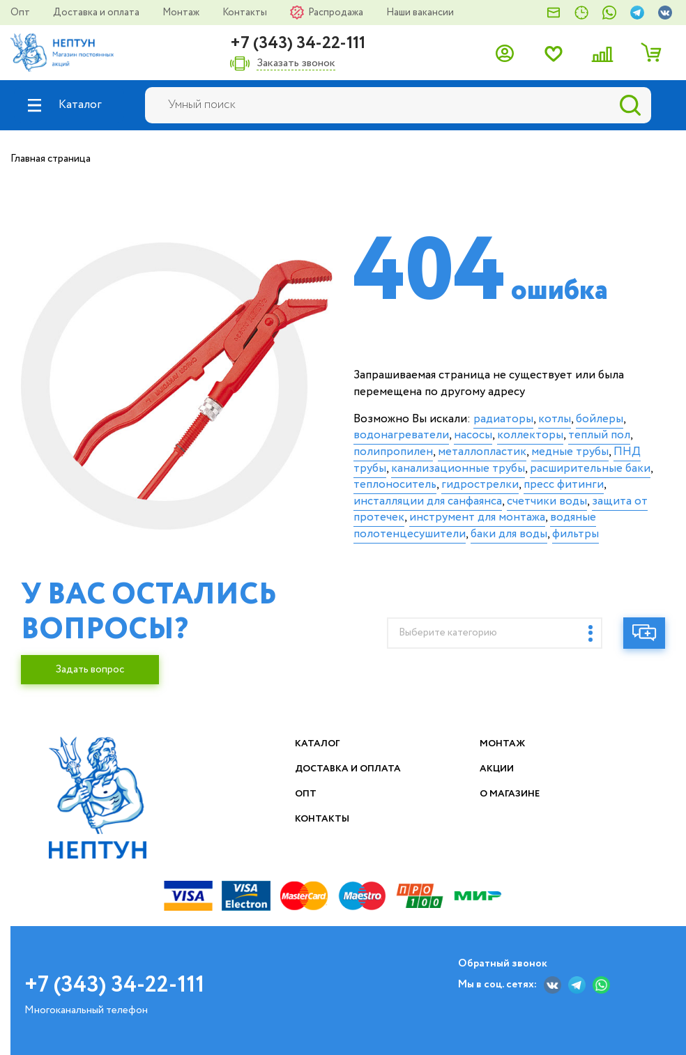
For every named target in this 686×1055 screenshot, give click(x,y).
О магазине (511, 794)
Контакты (245, 13)
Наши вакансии (420, 13)
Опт (21, 13)
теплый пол (599, 435)
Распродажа (336, 13)
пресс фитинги (564, 484)
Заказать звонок (296, 63)
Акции (498, 769)
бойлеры (599, 419)
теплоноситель (394, 484)
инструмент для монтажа (477, 517)
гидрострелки (480, 484)
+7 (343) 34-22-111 (297, 43)
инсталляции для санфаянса (427, 501)
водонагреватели (401, 435)
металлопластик (482, 452)
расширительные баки (590, 468)
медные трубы (570, 452)
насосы (473, 435)
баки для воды (509, 534)
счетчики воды (547, 501)
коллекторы (530, 435)
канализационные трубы (458, 468)
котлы (554, 419)
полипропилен (393, 452)
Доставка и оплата (97, 13)
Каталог (318, 743)
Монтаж (181, 13)
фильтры (575, 534)
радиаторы (503, 419)
